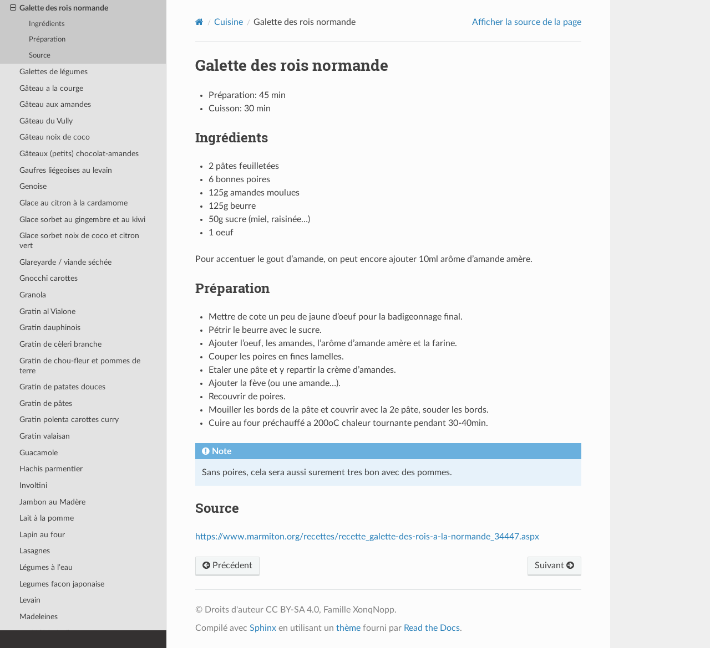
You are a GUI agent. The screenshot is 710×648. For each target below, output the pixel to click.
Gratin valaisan (44, 436)
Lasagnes (34, 551)
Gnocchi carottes (48, 278)
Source (39, 55)
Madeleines (38, 617)
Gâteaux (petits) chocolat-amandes (79, 154)
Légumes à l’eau (46, 567)
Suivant (554, 565)
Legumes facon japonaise (61, 584)
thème (348, 628)
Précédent (227, 565)
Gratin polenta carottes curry (69, 419)
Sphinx (263, 628)
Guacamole (38, 453)
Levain (29, 600)
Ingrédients (47, 24)
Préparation (47, 39)
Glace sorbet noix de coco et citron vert (79, 241)
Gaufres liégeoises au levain (65, 170)
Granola (32, 295)
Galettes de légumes (53, 72)
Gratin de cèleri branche (60, 344)
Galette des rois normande (59, 8)
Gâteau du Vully (46, 121)
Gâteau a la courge (51, 88)
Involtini (33, 485)
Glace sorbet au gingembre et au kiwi (82, 219)
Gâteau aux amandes (55, 104)
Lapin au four (42, 535)
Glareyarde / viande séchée (65, 262)
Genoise (33, 186)
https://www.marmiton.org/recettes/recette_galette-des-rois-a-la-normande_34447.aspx (367, 536)
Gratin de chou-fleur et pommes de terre (79, 366)
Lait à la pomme (46, 518)
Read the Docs (432, 628)
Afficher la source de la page (526, 22)
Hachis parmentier (51, 469)
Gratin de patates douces (62, 387)
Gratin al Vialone (47, 311)
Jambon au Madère (52, 502)
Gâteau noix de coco (54, 137)
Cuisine (228, 22)
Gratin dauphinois (49, 327)
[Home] (199, 22)
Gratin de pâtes (45, 403)
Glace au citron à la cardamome (73, 203)
